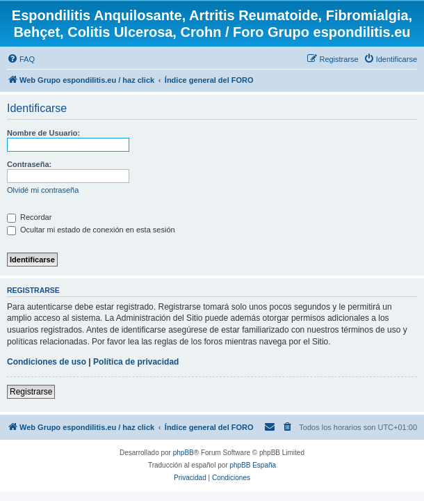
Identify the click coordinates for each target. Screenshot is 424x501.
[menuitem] (21, 59)
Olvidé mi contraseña (43, 190)
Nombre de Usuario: (43, 133)
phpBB (183, 452)
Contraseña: (29, 164)
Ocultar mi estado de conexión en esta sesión (91, 229)
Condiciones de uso (46, 362)
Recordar (29, 217)
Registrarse (31, 392)
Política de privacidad (136, 362)
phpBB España (252, 465)
